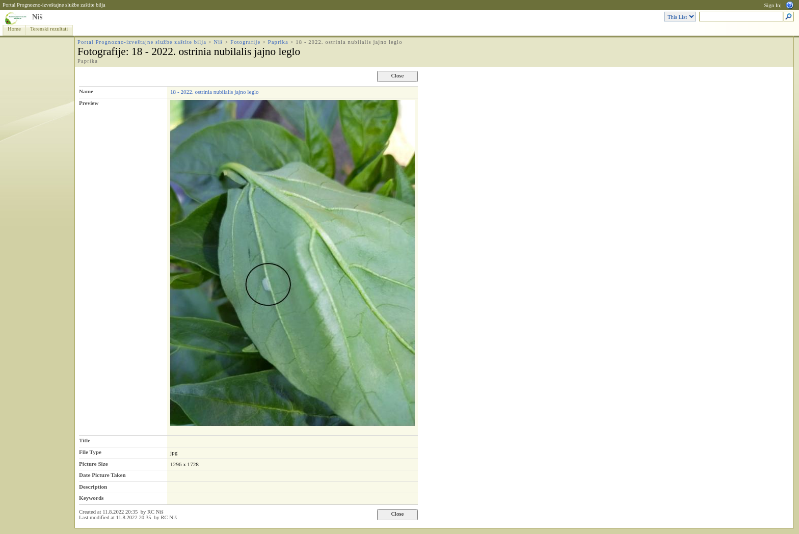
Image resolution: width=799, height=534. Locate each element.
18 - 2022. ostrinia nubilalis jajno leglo (214, 92)
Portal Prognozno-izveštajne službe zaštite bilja (54, 5)
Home (14, 29)
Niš (37, 17)
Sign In (772, 5)
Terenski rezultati (49, 29)
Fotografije (245, 42)
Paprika (278, 42)
